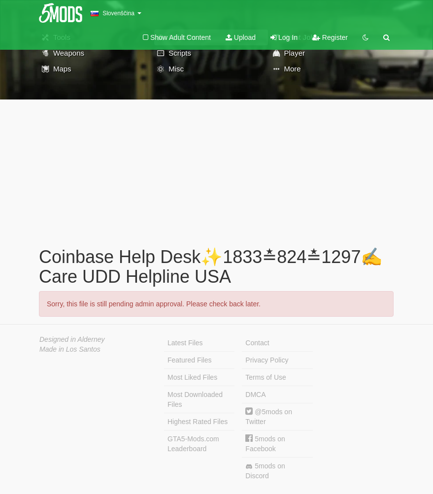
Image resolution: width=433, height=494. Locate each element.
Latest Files (185, 343)
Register (330, 37)
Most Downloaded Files (195, 399)
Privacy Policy (266, 360)
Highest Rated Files (197, 422)
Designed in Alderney (72, 339)
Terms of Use (265, 377)
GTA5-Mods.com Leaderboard (193, 444)
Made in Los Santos (69, 349)
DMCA (255, 394)
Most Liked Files (192, 377)
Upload (241, 37)
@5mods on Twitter (268, 416)
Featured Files (189, 360)
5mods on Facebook (265, 443)
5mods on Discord (265, 471)
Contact (257, 343)
